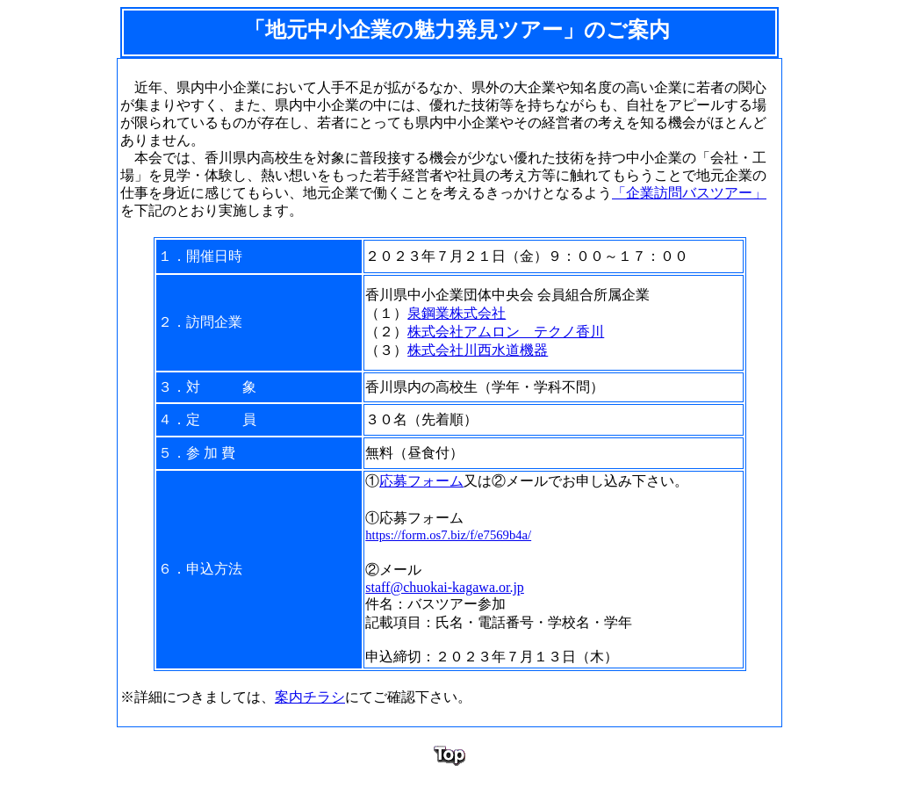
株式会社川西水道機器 (477, 350)
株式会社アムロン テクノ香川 (505, 331)
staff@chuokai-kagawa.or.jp (444, 587)
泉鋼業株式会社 (456, 313)
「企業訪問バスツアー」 (689, 192)
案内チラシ (310, 697)
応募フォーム (421, 480)
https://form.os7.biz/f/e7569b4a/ (448, 535)
